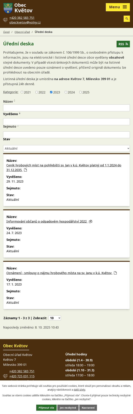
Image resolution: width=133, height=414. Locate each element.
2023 (56, 92)
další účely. (80, 389)
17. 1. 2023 (14, 284)
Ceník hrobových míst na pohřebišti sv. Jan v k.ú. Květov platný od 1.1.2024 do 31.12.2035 (63, 167)
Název (8, 101)
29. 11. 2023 (14, 181)
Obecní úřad (22, 32)
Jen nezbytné (68, 407)
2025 (85, 92)
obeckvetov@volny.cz (25, 22)
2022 (41, 92)
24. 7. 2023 (14, 233)
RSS (123, 44)
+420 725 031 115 (21, 376)
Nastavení (88, 407)
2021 (27, 92)
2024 (71, 92)
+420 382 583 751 (21, 371)
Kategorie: (10, 92)
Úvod (6, 32)
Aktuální (12, 199)
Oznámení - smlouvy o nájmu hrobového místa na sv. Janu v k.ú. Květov (61, 273)
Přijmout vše (46, 407)
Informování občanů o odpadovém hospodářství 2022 (49, 221)
